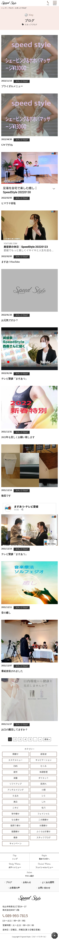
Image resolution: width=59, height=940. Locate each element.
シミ (43, 796)
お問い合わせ (44, 888)
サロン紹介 (29, 876)
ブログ (10, 8)
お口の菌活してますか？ (14, 729)
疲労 (15, 772)
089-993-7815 (15, 916)
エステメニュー (15, 760)
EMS (15, 766)
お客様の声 (15, 888)
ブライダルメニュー (12, 86)
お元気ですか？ (9, 320)
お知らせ (27, 882)
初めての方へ (44, 859)
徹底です (6, 495)
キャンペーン (15, 843)
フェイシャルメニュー (44, 867)
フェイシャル (43, 814)
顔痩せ (15, 754)
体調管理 (43, 772)
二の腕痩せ (43, 820)
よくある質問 (48, 882)
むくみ (43, 766)
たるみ (15, 796)
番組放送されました (12, 671)
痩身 (15, 837)
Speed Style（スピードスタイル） (34, 937)
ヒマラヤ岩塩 (8, 203)
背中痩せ (15, 814)
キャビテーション (43, 760)
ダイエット (43, 778)
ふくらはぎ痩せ (43, 831)
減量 (15, 778)
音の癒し (6, 612)
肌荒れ (43, 784)
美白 (15, 802)
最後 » (47, 739)
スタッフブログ (21, 81)
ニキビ (15, 808)
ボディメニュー (15, 867)
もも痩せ (15, 820)
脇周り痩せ (15, 825)
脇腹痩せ (15, 831)
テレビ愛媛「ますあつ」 (14, 378)
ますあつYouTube (10, 261)
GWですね (7, 144)
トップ (3, 8)
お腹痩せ (43, 825)
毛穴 (43, 808)
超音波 (43, 754)
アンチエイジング (15, 790)
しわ (43, 802)
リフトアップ (15, 784)
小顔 (43, 790)
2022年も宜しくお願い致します (18, 437)
